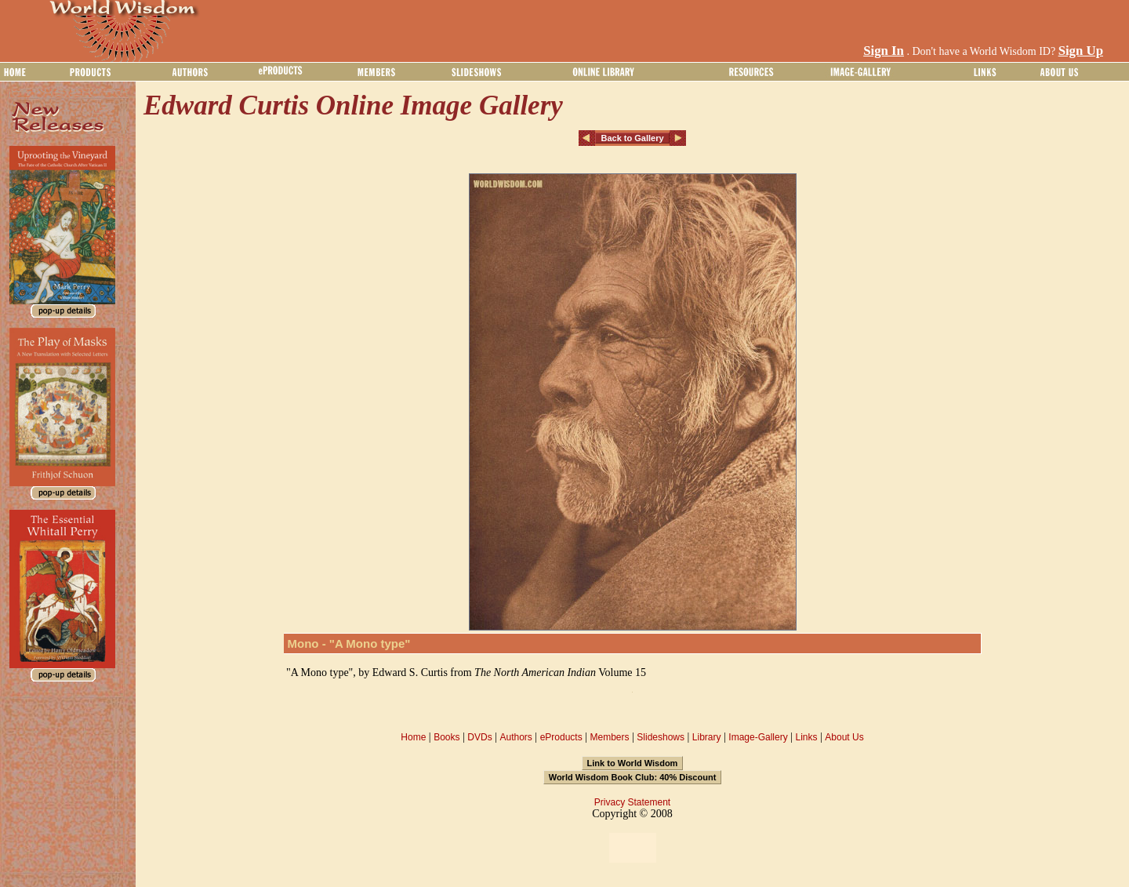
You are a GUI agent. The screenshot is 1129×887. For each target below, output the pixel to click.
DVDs (479, 737)
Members (609, 737)
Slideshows (660, 737)
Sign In (883, 50)
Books (446, 737)
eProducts (561, 737)
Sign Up (1080, 50)
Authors (515, 737)
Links (807, 737)
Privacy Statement (632, 802)
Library (706, 737)
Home (413, 737)
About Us (844, 737)
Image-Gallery (757, 737)
